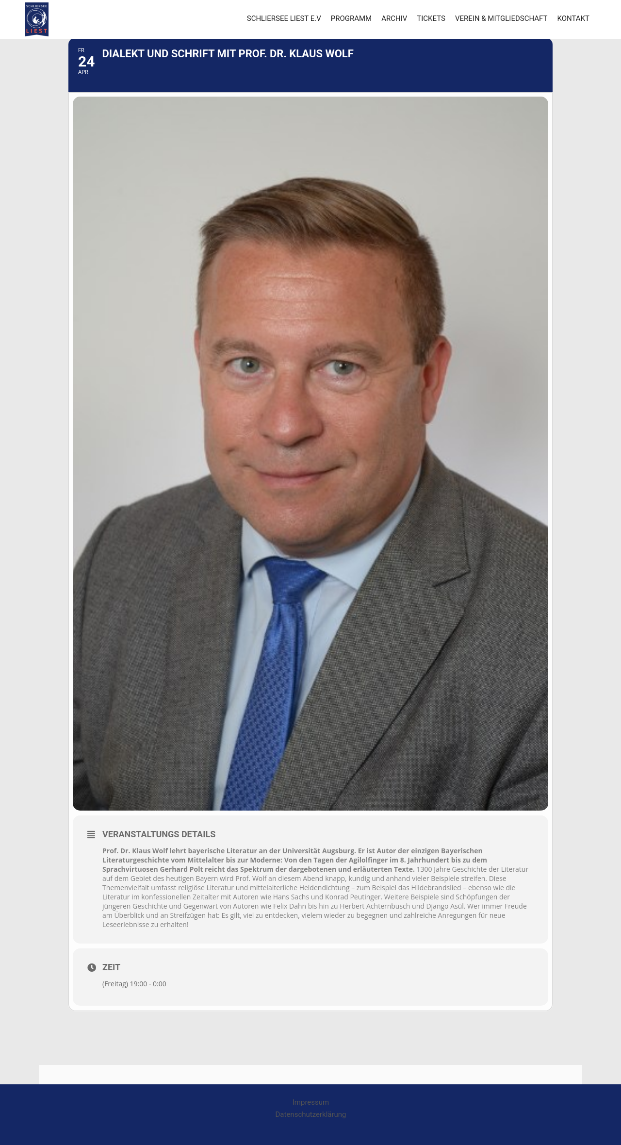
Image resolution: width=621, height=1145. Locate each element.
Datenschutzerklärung (311, 1114)
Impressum (311, 1102)
